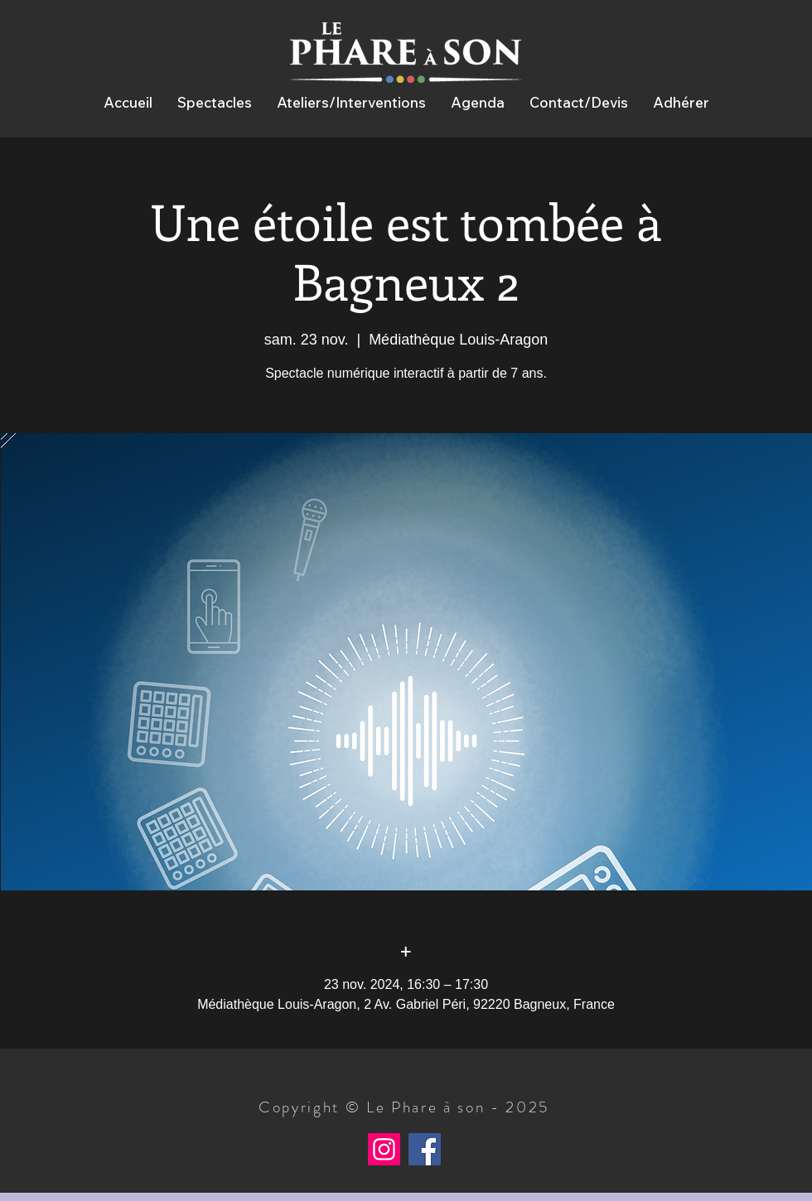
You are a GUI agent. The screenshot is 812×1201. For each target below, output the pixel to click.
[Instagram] (384, 1149)
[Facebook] (424, 1149)
